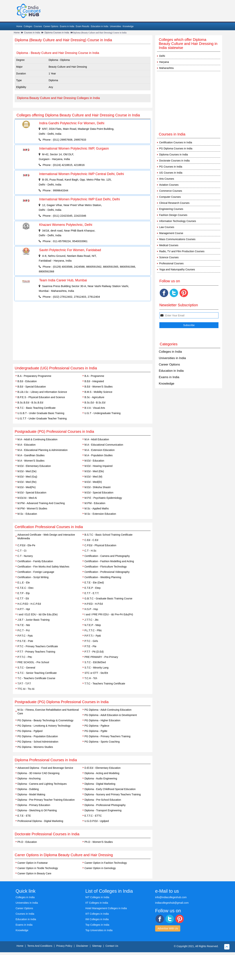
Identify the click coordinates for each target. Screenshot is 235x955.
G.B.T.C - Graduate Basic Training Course (108, 598)
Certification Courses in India (175, 142)
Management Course (171, 233)
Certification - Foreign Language (35, 571)
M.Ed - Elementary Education (34, 465)
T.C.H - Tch (90, 678)
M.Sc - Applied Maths (96, 508)
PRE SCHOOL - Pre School (33, 662)
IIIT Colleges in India (97, 913)
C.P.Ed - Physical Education (100, 545)
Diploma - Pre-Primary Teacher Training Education (46, 799)
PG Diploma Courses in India (175, 148)
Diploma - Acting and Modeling (101, 773)
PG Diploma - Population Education (37, 736)
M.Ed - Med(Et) (93, 481)
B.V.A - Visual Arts (94, 407)
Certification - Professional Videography (107, 571)
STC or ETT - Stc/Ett (96, 672)
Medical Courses (168, 245)
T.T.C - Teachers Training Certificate (104, 683)
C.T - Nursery (25, 555)
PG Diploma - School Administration (37, 741)
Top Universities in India (99, 930)
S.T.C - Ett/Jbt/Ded (95, 662)
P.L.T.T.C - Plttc (93, 630)
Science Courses (169, 257)
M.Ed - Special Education (31, 492)
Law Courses (166, 227)
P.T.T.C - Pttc (24, 656)
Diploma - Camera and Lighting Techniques (42, 783)
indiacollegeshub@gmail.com (172, 902)
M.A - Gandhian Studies (31, 455)
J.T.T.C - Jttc (91, 619)
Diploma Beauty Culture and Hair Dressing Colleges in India (58, 98)
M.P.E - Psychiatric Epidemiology (103, 497)
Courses (38, 26)
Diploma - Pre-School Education (102, 799)
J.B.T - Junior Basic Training (33, 619)
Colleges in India (170, 351)
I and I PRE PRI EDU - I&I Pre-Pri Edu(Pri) (108, 614)
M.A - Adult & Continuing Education (37, 439)
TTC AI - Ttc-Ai (25, 688)
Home (19, 26)
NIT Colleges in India (97, 897)
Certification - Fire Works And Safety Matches (43, 566)
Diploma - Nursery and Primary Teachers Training (112, 794)
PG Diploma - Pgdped (29, 731)
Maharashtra (166, 68)
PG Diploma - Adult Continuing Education (107, 709)
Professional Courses (171, 263)
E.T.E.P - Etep (92, 587)
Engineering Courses (171, 208)
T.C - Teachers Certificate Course (36, 678)
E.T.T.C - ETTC (93, 815)
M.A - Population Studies (98, 455)
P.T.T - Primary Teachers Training (36, 651)
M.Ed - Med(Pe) (26, 487)
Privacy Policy (64, 945)
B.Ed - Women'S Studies (98, 386)
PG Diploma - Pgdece (96, 725)
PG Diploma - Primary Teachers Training (107, 736)
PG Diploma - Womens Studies (35, 746)
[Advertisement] (83, 332)
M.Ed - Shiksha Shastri (97, 487)
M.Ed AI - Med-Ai (27, 497)
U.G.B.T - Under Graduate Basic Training (40, 413)
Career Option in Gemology (100, 868)
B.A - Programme (94, 375)
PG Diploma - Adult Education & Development (110, 715)
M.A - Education (26, 444)
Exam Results (82, 26)
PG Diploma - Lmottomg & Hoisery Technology (43, 725)
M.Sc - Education (27, 513)
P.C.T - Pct (23, 630)
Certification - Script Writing (32, 577)
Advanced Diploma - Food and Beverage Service (45, 767)
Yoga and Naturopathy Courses (177, 269)
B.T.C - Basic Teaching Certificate (36, 407)
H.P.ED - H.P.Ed (93, 603)
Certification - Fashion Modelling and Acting (109, 561)
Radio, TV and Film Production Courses (181, 251)
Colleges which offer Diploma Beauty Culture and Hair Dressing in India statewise (188, 44)
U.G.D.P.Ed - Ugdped (96, 821)
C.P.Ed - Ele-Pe (26, 545)
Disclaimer (82, 945)
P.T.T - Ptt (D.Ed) (94, 651)
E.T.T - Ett (23, 598)
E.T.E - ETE (24, 815)
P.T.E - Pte (90, 646)
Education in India (99, 26)
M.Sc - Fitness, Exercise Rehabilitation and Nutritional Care (48, 711)
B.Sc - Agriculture (94, 397)
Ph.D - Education (27, 841)
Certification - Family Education (35, 561)
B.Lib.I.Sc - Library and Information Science (42, 391)
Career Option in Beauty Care (34, 873)
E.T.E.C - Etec (25, 587)
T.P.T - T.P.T (24, 683)
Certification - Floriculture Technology (105, 566)
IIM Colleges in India (97, 919)
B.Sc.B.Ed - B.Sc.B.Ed (30, 402)
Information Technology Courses (177, 221)
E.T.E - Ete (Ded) (94, 582)
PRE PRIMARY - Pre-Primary (101, 656)
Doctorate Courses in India (174, 160)
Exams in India (67, 26)
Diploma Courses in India (56, 32)
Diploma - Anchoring (29, 778)
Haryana (164, 61)
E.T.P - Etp (23, 593)
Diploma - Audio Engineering (100, 778)
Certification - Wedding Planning (102, 577)
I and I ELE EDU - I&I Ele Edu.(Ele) (37, 614)
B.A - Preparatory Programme (34, 375)
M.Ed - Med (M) (93, 476)
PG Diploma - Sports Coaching (102, 741)
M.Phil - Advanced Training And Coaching (41, 503)
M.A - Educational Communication (103, 444)
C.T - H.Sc (90, 550)
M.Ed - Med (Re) (26, 481)
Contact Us (112, 945)
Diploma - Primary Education (33, 805)
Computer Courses (170, 196)
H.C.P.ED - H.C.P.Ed (29, 603)
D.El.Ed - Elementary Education (102, 767)
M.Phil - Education (94, 503)
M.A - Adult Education (96, 439)
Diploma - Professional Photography (105, 805)
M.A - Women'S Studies (30, 460)
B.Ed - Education (27, 381)
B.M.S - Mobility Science (98, 391)
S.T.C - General (26, 667)
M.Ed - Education (94, 460)
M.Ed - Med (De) (26, 471)
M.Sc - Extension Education (100, 513)
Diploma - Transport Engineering (103, 810)
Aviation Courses (169, 184)
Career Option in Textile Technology (37, 868)
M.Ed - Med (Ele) (94, 471)
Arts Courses (166, 178)
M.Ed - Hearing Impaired (98, 465)
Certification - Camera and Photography (107, 555)
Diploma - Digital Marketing (99, 783)
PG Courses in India (170, 166)
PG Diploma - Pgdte (95, 731)
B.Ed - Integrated (94, 381)
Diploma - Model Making (31, 794)
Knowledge (128, 26)
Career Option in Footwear (32, 862)
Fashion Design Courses (173, 215)
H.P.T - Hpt (23, 609)
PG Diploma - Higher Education (102, 720)
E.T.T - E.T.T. (91, 593)
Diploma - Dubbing (28, 789)
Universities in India (172, 358)
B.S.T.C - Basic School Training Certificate (108, 534)
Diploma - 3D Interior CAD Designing (38, 773)
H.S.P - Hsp (91, 609)
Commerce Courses (170, 190)
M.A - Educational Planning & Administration (42, 450)
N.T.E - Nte (23, 625)
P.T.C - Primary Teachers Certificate (37, 646)
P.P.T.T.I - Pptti (92, 635)
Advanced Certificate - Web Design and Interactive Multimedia (46, 536)
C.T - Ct (21, 550)
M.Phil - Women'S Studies (32, 508)
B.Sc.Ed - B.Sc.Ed (94, 402)
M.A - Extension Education (99, 450)
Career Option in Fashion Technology (105, 862)
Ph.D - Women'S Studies (98, 841)
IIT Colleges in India (96, 902)
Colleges (28, 26)
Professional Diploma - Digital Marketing (40, 821)
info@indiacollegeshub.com (171, 897)
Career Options (50, 26)
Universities (115, 26)
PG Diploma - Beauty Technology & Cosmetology (45, 720)
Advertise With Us (168, 928)
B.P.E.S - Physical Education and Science (41, 397)
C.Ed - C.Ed (91, 540)
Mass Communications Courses (177, 239)
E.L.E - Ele (23, 582)
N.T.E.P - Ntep (92, 625)
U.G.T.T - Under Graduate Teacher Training (42, 418)
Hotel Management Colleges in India (106, 908)
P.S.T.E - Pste (25, 641)
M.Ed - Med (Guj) (27, 476)
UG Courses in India (170, 172)
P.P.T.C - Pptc (25, 635)
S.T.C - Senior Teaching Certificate (37, 672)
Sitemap (97, 945)
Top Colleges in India (97, 924)
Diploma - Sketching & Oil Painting (37, 810)
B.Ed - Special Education (31, 386)
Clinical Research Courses (174, 202)
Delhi (162, 55)
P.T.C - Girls (91, 641)
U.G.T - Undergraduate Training (102, 413)
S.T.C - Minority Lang (96, 667)
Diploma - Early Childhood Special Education (110, 789)
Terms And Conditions (39, 945)
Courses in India (32, 32)
